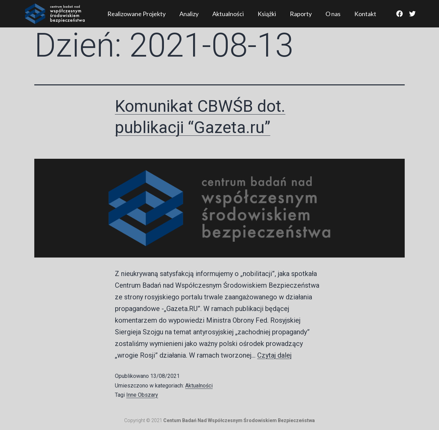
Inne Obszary (142, 395)
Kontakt (365, 13)
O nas (333, 13)
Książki (267, 13)
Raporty (301, 13)
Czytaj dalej (274, 355)
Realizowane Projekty (136, 13)
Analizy (189, 13)
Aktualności (228, 13)
